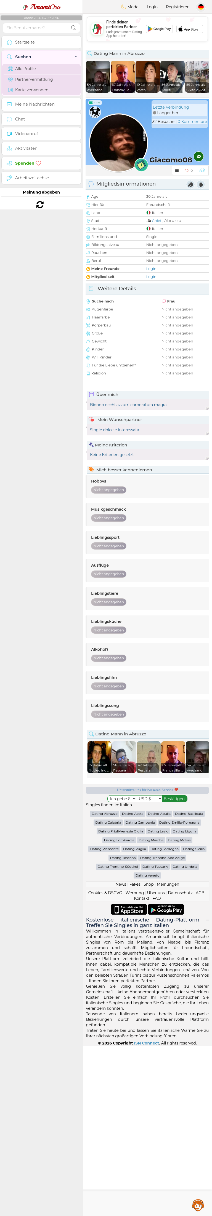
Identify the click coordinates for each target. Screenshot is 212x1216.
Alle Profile (22, 68)
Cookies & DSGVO (105, 892)
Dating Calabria (108, 822)
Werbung (135, 892)
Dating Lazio (157, 831)
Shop (148, 884)
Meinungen (168, 884)
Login (152, 6)
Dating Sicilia (194, 849)
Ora (41, 7)
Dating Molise (179, 840)
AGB (200, 892)
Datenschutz (180, 892)
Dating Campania (140, 822)
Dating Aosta (133, 813)
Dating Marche (151, 840)
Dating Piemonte (104, 849)
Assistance (198, 1205)
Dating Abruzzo (105, 813)
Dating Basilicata (189, 813)
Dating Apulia (159, 813)
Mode (130, 7)
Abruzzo (172, 220)
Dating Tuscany (155, 866)
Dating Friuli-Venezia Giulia (120, 831)
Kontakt (141, 898)
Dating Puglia (134, 849)
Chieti (157, 220)
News (120, 884)
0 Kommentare (192, 121)
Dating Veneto (147, 875)
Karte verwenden (28, 90)
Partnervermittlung (30, 79)
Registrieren (178, 6)
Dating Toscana (123, 858)
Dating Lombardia (119, 840)
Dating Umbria (185, 866)
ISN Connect (146, 1043)
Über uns (156, 892)
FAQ (156, 898)
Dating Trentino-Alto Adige (162, 858)
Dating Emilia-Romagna (179, 822)
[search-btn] (73, 28)
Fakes (135, 884)
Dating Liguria (185, 831)
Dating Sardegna (164, 849)
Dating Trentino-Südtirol (117, 866)
